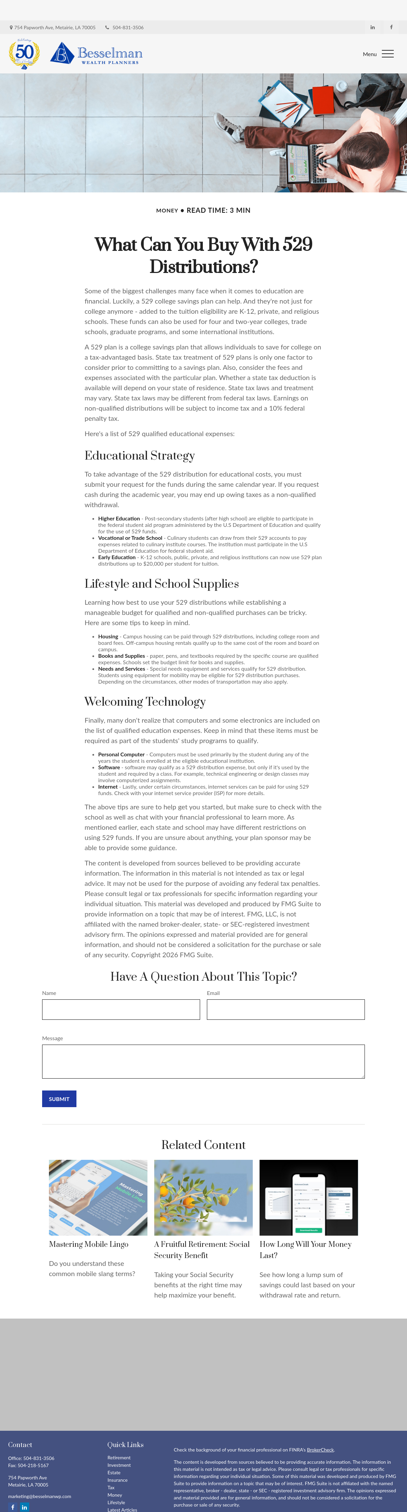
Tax (110, 1467)
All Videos (117, 1497)
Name (49, 972)
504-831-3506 (124, 7)
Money (114, 1474)
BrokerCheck (320, 1429)
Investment (119, 1444)
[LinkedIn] (372, 7)
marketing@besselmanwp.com (39, 1476)
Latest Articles (122, 1489)
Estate (113, 1452)
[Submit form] (59, 1078)
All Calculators (122, 1504)
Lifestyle (116, 1482)
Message (52, 1017)
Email (213, 972)
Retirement (118, 1437)
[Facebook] (391, 7)
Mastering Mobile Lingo (88, 1224)
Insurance (117, 1459)
